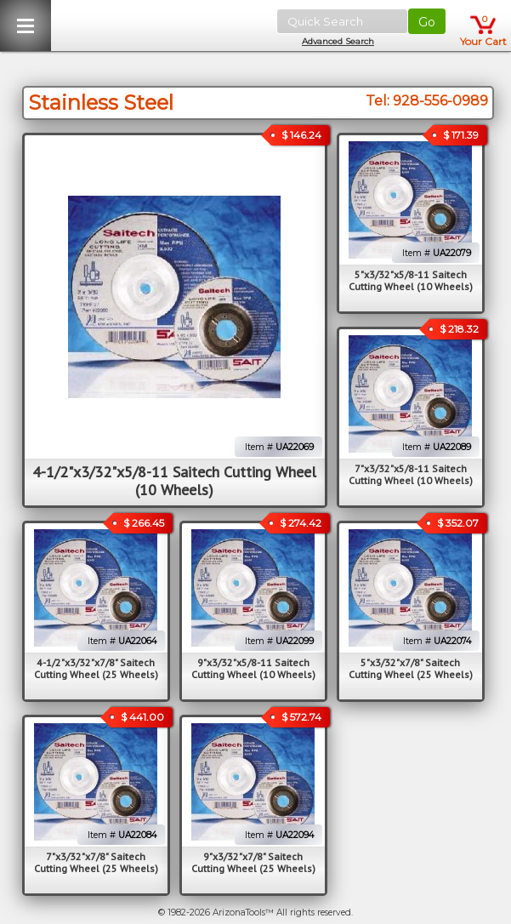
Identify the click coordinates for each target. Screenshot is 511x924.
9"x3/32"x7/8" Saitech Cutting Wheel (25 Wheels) (253, 862)
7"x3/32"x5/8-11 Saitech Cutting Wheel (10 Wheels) (411, 474)
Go (426, 22)
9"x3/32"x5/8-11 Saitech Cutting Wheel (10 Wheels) (253, 668)
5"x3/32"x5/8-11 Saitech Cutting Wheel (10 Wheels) (411, 280)
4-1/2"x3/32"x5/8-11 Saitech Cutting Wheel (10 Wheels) (174, 480)
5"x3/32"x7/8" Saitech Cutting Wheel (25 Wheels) (411, 668)
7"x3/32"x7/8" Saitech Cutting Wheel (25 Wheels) (96, 862)
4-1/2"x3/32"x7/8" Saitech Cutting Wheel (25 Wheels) (96, 668)
